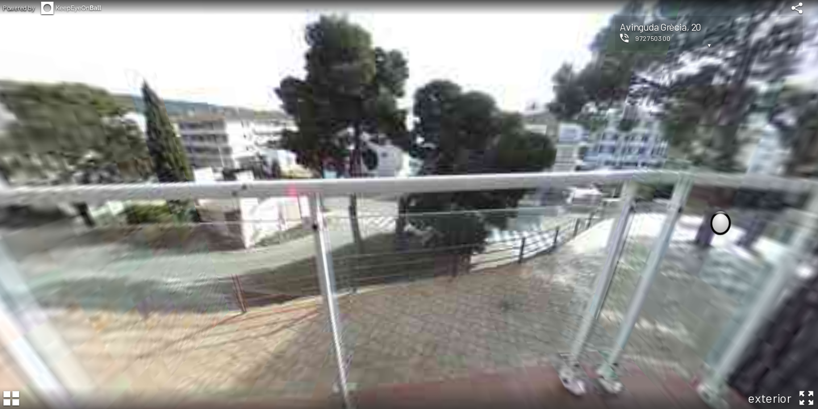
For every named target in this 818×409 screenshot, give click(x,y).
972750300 (653, 38)
